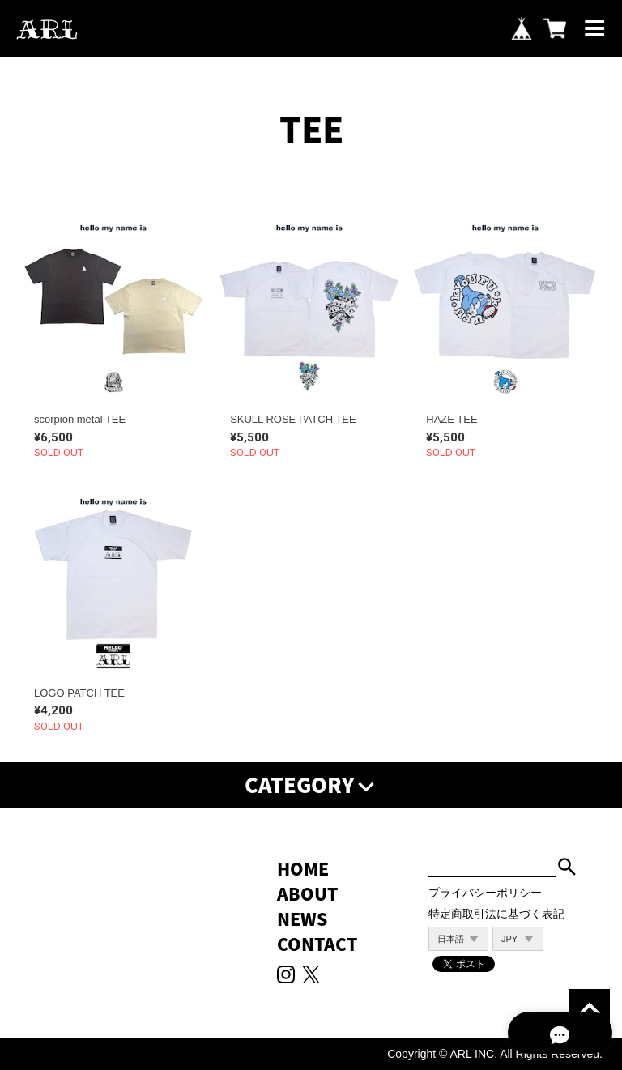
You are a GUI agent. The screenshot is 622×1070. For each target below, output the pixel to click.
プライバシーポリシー (485, 892)
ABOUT (307, 893)
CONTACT (317, 944)
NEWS (302, 918)
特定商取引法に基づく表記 (496, 913)
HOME (303, 868)
